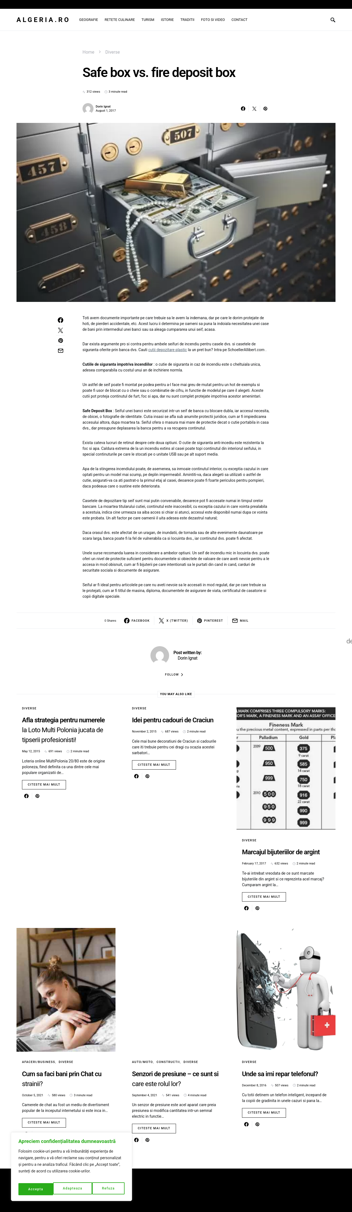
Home (88, 52)
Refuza (74, 1189)
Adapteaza (37, 1189)
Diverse (112, 52)
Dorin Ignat (103, 106)
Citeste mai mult (44, 784)
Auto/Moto (142, 1062)
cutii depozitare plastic (167, 350)
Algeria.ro (43, 20)
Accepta (108, 1189)
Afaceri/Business (38, 1062)
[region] (71, 1169)
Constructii (168, 1062)
